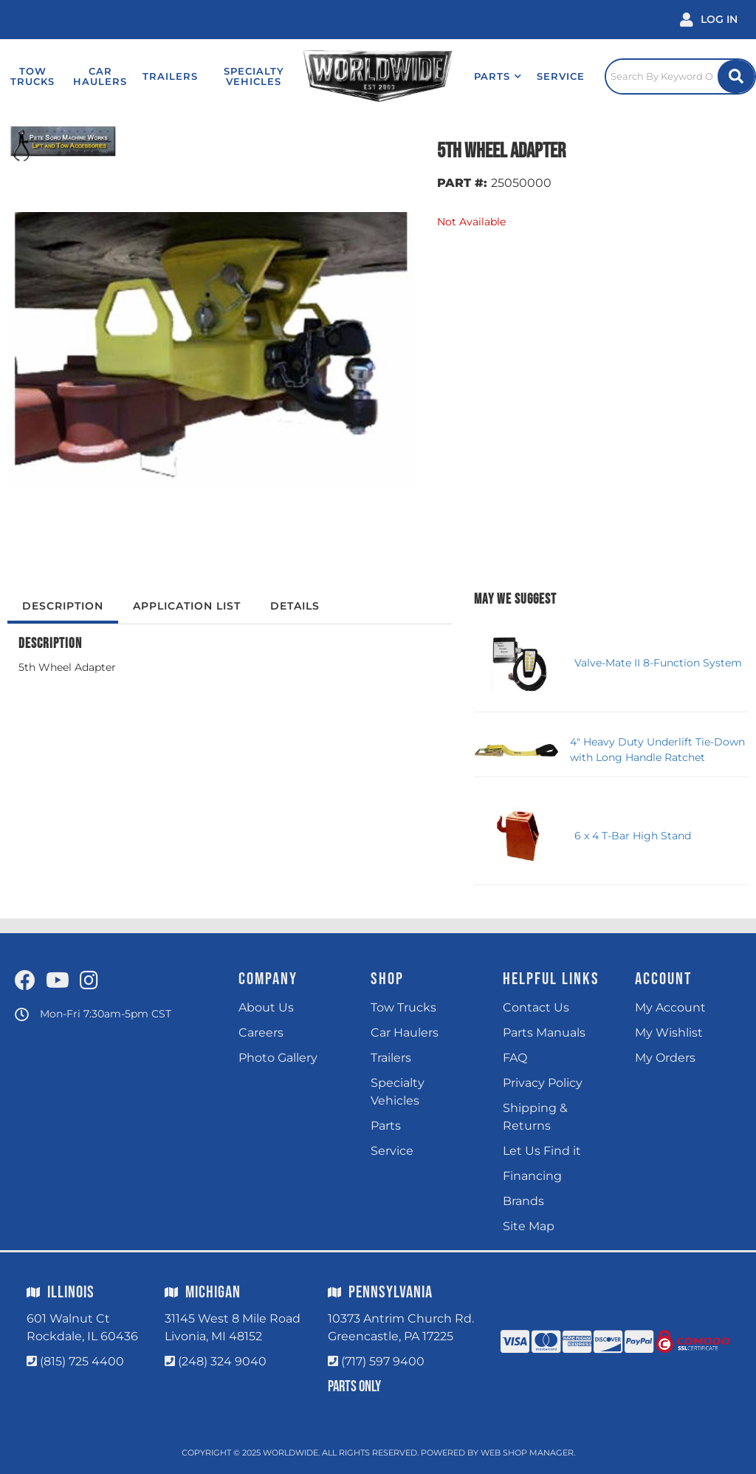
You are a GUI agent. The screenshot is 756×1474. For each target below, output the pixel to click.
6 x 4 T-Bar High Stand (632, 835)
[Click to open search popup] (680, 76)
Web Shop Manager (527, 1452)
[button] (498, 76)
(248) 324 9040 (222, 1361)
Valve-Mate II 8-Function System (658, 662)
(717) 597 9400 (383, 1361)
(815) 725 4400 (82, 1361)
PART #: (462, 183)
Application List (187, 606)
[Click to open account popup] (709, 19)
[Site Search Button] (736, 76)
